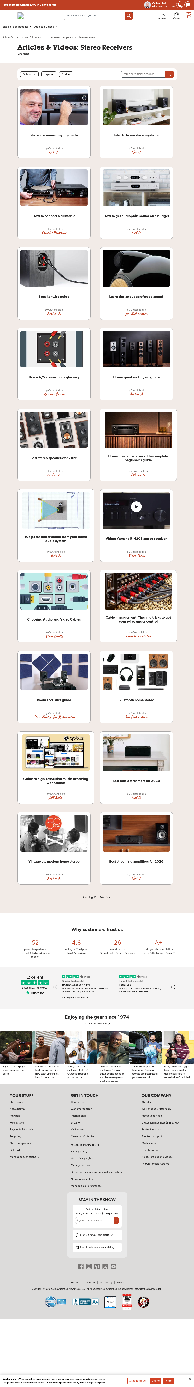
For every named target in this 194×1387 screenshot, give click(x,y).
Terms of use (89, 1282)
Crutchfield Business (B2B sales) (160, 1122)
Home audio (38, 37)
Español (75, 1122)
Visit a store (77, 1129)
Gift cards (15, 1150)
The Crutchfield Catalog (155, 1164)
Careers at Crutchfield (83, 1136)
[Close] (190, 1380)
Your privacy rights (82, 1158)
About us (147, 1102)
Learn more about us (97, 1023)
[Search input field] (98, 16)
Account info (17, 1109)
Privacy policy (79, 1151)
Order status (17, 1102)
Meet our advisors (152, 1116)
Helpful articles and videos (157, 1157)
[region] (97, 1057)
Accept (168, 1382)
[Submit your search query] (129, 16)
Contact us (77, 1102)
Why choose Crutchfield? (156, 1109)
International (78, 1116)
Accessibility (106, 1282)
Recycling (15, 1136)
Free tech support (152, 1136)
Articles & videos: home (15, 37)
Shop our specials (20, 1143)
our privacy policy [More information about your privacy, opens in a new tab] (96, 1384)
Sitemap (121, 1282)
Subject (29, 74)
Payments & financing (22, 1129)
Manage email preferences (86, 1186)
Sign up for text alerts (96, 1235)
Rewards (15, 1116)
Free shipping (29, 4)
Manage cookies (80, 1165)
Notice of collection (82, 1179)
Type (49, 74)
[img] (179, 4)
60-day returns (150, 1143)
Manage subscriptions (25, 1157)
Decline (156, 1382)
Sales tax (73, 1282)
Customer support (81, 1109)
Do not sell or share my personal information (96, 1172)
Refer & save (17, 1122)
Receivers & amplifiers (61, 37)
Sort (66, 74)
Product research (151, 1129)
